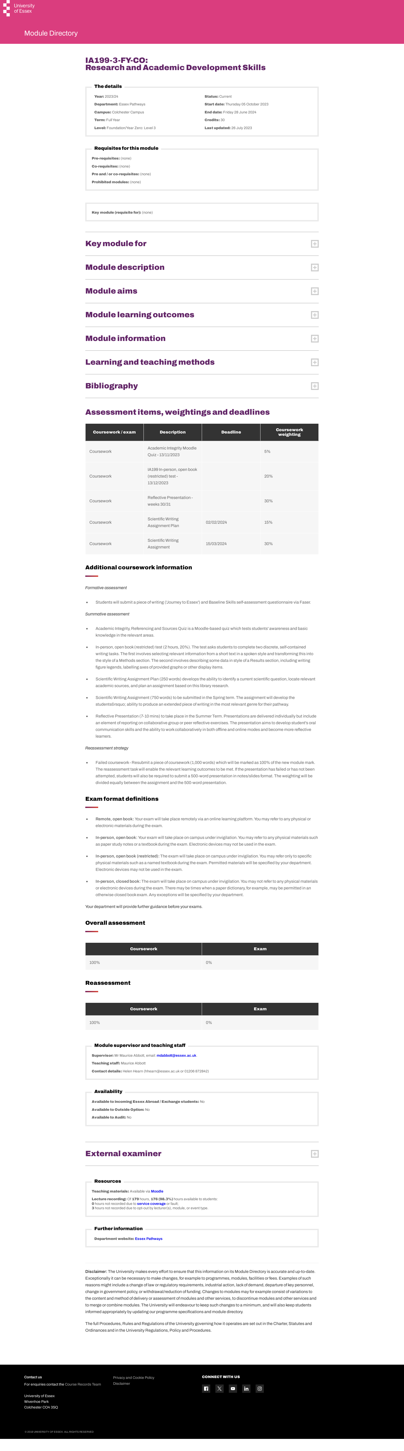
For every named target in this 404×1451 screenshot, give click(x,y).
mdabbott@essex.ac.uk (176, 1068)
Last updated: (218, 140)
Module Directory (59, 34)
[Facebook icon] (206, 1401)
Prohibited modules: (111, 194)
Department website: (114, 1251)
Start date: (215, 117)
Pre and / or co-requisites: (116, 186)
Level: (100, 140)
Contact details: (107, 1083)
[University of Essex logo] (19, 9)
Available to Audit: (109, 1130)
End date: (214, 124)
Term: (100, 132)
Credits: (213, 132)
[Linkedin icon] (246, 1401)
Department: (106, 117)
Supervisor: (103, 1068)
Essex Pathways (149, 1251)
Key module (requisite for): (117, 225)
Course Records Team (83, 1396)
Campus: (103, 124)
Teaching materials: (111, 1203)
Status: (212, 109)
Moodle (157, 1203)
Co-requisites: (105, 178)
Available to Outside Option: (118, 1122)
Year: (99, 109)
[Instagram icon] (260, 1401)
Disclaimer (121, 1396)
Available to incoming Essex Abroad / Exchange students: (146, 1114)
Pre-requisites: (106, 171)
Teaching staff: (106, 1076)
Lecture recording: (109, 1211)
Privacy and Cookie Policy (133, 1390)
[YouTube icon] (233, 1401)
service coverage (151, 1216)
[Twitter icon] (219, 1401)
